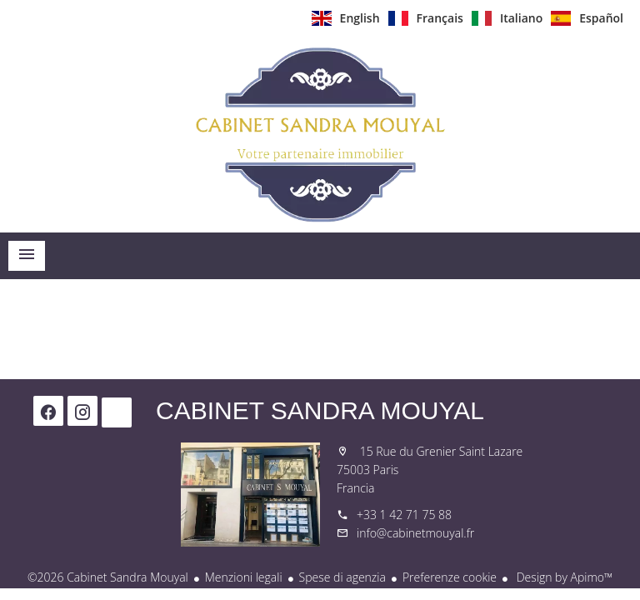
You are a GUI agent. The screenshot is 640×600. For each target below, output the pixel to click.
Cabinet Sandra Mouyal (320, 410)
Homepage (320, 134)
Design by (562, 577)
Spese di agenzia (342, 577)
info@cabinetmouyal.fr (415, 533)
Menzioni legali (243, 577)
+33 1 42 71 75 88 (404, 514)
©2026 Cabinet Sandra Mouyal (108, 577)
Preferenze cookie (449, 577)
